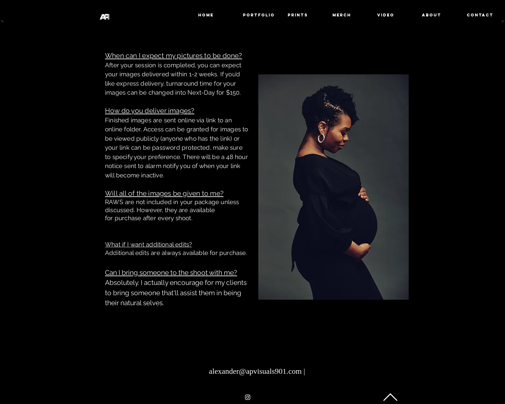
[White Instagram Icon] (247, 397)
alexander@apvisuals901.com (255, 371)
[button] (259, 15)
